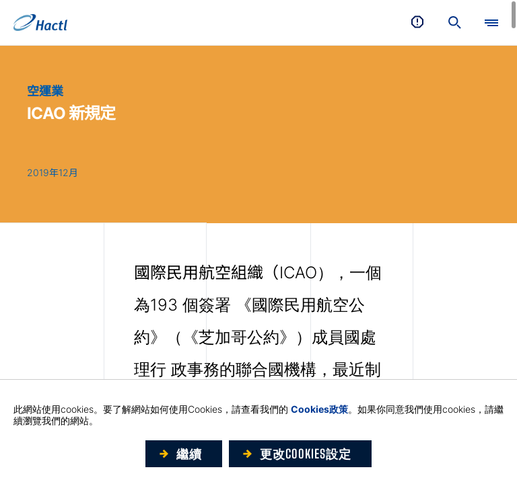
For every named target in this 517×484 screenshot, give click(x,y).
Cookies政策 (319, 409)
